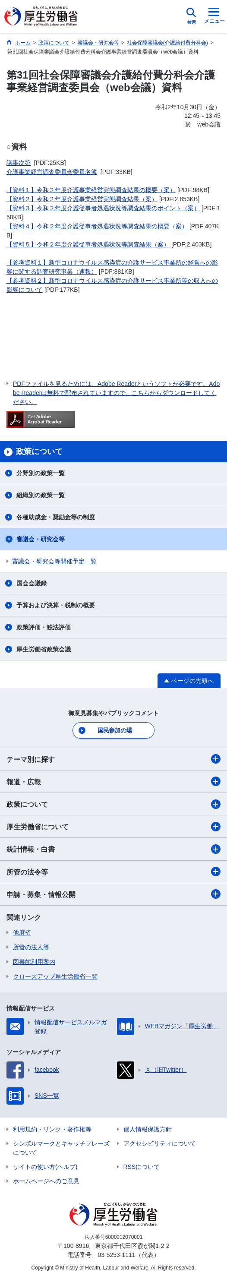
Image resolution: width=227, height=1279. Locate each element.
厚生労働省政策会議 (43, 649)
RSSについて (141, 1166)
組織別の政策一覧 (40, 495)
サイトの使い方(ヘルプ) (45, 1166)
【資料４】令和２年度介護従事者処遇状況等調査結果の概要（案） (97, 226)
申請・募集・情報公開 (113, 894)
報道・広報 (113, 781)
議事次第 (18, 162)
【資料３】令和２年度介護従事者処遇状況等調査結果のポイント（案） (103, 208)
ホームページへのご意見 (46, 1181)
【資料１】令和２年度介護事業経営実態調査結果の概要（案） (91, 189)
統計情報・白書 (113, 849)
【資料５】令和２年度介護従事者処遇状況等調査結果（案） (88, 244)
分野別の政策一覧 (40, 473)
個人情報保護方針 (147, 1129)
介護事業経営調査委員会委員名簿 (51, 171)
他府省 (22, 932)
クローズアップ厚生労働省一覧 (55, 976)
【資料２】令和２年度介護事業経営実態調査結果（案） (82, 199)
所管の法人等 (31, 947)
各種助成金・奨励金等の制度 (55, 517)
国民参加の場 (115, 730)
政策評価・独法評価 (43, 627)
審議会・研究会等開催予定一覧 (54, 561)
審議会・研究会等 (40, 539)
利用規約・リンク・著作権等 (52, 1129)
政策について (113, 804)
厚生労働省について (113, 826)
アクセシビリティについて (159, 1143)
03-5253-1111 (116, 1254)
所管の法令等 (113, 871)
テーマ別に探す (113, 759)
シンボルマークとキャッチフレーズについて (61, 1148)
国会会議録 (31, 583)
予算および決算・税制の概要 (55, 605)
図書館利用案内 (34, 961)
